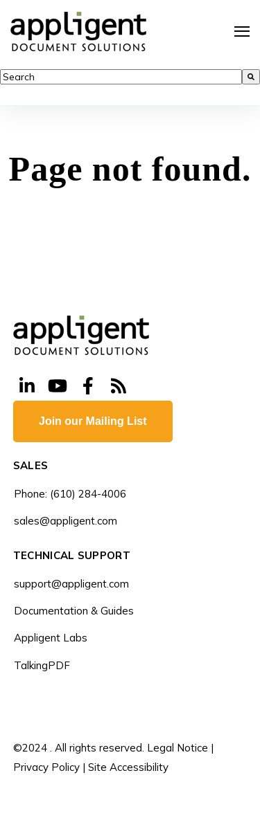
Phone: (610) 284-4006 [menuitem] (70, 493)
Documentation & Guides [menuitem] (74, 610)
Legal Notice (177, 747)
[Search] (251, 76)
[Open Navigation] (242, 31)
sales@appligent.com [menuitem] (65, 520)
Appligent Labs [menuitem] (50, 637)
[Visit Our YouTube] (57, 386)
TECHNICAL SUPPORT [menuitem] (71, 556)
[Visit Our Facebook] (88, 386)
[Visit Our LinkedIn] (27, 386)
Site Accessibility (128, 767)
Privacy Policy (46, 767)
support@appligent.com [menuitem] (71, 583)
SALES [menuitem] (31, 466)
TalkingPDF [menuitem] (42, 665)
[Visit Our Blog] (118, 386)
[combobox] (121, 76)
